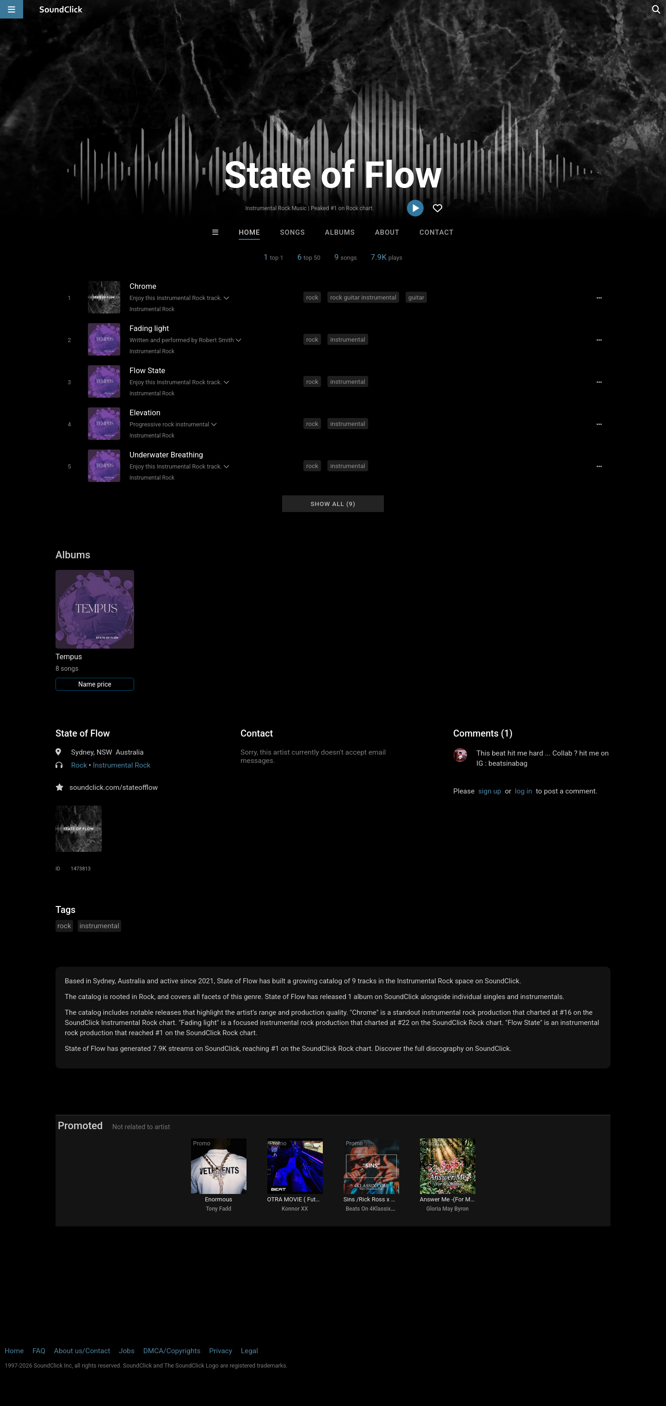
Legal (249, 1351)
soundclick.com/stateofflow (113, 787)
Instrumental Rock (152, 309)
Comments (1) (482, 733)
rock (312, 297)
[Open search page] (657, 9)
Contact (436, 232)
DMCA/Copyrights (172, 1351)
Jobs (127, 1351)
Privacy (220, 1351)
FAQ (38, 1351)
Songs (292, 232)
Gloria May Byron (447, 1209)
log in (523, 791)
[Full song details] (598, 298)
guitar (416, 297)
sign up (489, 791)
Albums (340, 232)
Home (249, 232)
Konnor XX (295, 1209)
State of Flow (83, 733)
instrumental (347, 339)
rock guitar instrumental (363, 297)
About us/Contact (82, 1351)
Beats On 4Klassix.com (374, 1209)
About (387, 232)
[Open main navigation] (11, 9)
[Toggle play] (69, 297)
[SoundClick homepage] (61, 9)
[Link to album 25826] (95, 630)
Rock (79, 765)
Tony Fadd (218, 1209)
